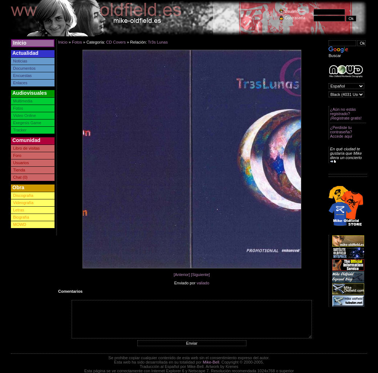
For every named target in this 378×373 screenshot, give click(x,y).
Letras (18, 210)
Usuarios (21, 163)
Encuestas (22, 75)
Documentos (24, 68)
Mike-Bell (211, 362)
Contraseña (295, 18)
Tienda (19, 170)
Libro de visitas (26, 148)
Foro (17, 155)
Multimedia (22, 101)
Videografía (23, 202)
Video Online (24, 115)
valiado (203, 283)
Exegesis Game (27, 123)
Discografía (23, 195)
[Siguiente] (200, 274)
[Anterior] (182, 274)
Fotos (18, 108)
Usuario (291, 11)
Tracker (20, 130)
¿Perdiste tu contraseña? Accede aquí (341, 131)
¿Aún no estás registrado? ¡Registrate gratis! (346, 113)
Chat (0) (20, 177)
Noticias (20, 61)
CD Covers (116, 42)
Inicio (20, 43)
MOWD (19, 224)
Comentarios (70, 291)
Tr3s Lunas (158, 42)
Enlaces (20, 83)
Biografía (21, 217)
